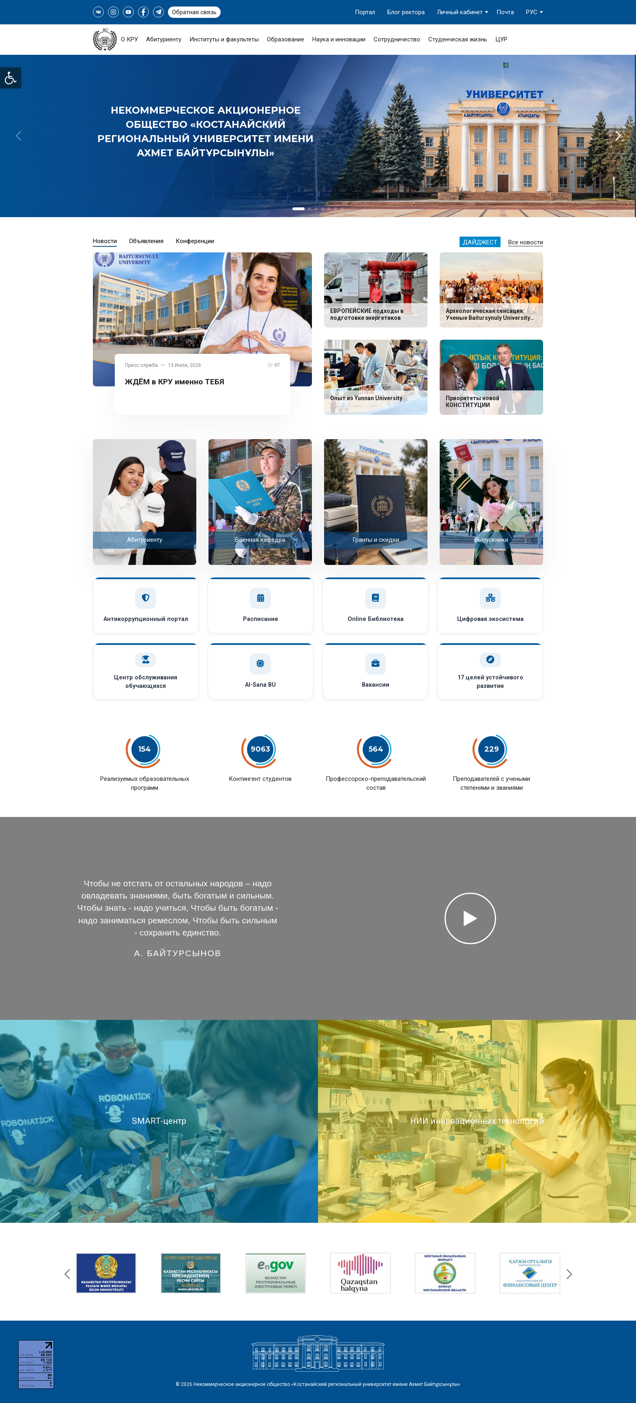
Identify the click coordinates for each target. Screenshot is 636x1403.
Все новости (525, 242)
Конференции (195, 241)
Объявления (146, 241)
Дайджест (480, 242)
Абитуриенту (163, 39)
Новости (105, 241)
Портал (365, 12)
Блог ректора (406, 12)
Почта (505, 12)
